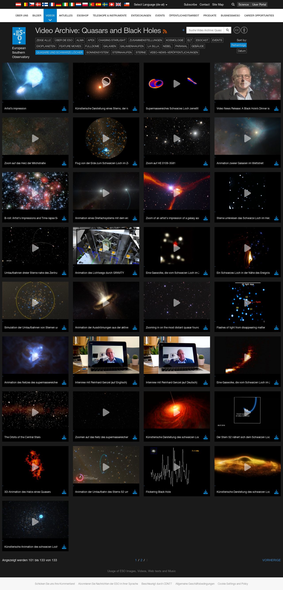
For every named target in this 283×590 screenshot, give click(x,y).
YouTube (9, 476)
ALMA (80, 40)
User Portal (259, 4)
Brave (17, 549)
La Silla (153, 46)
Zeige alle (43, 40)
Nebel (167, 46)
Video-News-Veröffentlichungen (174, 52)
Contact (205, 4)
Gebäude (197, 46)
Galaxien (109, 46)
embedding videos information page (254, 481)
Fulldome (92, 46)
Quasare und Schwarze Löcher (59, 52)
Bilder (37, 15)
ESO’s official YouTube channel (104, 476)
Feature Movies (70, 46)
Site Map (218, 4)
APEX (91, 40)
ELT (189, 40)
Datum (242, 50)
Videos (50, 18)
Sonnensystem (97, 52)
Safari (16, 566)
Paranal (181, 46)
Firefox (17, 562)
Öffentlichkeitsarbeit (184, 15)
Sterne (141, 52)
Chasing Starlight (112, 40)
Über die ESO (64, 40)
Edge (16, 558)
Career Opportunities (259, 15)
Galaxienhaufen (132, 46)
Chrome (18, 554)
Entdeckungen (141, 15)
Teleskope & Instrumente (110, 15)
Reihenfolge (238, 45)
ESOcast (202, 40)
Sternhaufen (122, 52)
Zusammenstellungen (146, 40)
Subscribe (190, 4)
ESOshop (82, 15)
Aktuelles (66, 15)
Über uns (21, 15)
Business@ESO (230, 15)
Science (244, 4)
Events (160, 15)
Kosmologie (175, 40)
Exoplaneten (45, 46)
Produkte (209, 15)
